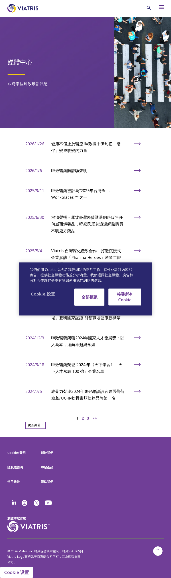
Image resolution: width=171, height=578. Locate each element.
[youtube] (48, 502)
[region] (85, 289)
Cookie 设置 (16, 572)
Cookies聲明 (16, 453)
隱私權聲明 (15, 467)
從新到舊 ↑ (35, 425)
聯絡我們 (47, 482)
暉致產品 (47, 467)
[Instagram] (24, 503)
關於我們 (47, 453)
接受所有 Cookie (125, 296)
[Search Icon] (149, 8)
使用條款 (13, 482)
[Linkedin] (14, 503)
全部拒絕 (89, 297)
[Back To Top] (158, 551)
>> (94, 418)
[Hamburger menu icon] (159, 8)
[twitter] (36, 503)
